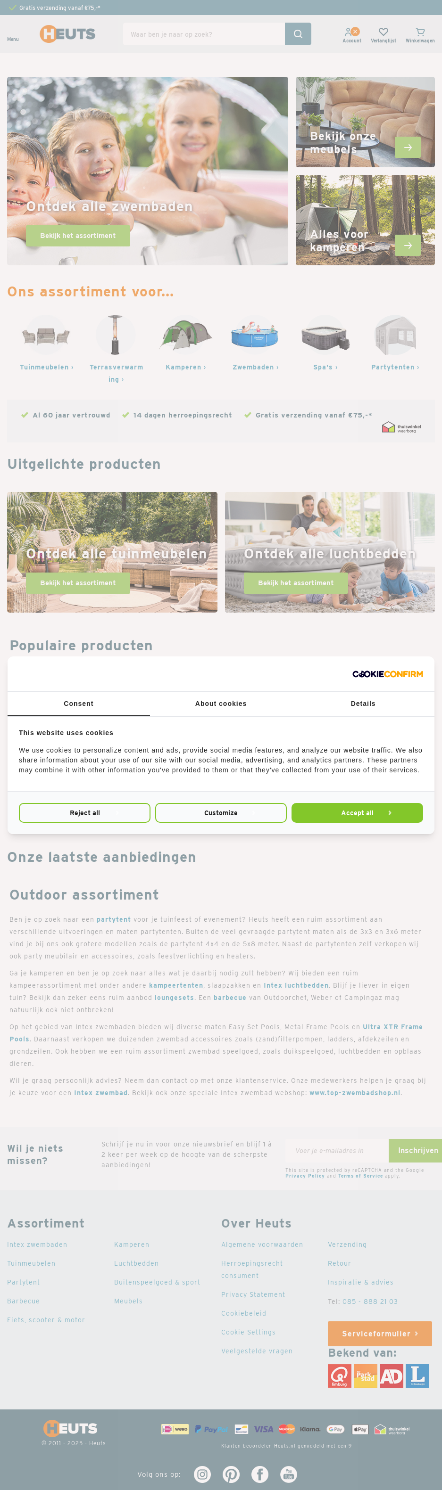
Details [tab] (363, 703)
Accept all (357, 813)
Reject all (85, 813)
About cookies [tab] (221, 703)
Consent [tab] (78, 703)
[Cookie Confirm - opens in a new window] (387, 674)
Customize (221, 813)
